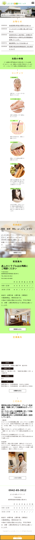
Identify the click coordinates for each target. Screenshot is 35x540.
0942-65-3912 (17, 490)
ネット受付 (17, 536)
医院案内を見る (17, 329)
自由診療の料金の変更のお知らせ (20, 25)
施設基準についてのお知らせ (18, 43)
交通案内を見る (17, 390)
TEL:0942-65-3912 (6, 276)
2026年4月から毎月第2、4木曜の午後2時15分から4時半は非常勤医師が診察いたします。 (21, 37)
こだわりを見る (17, 477)
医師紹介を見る (17, 252)
